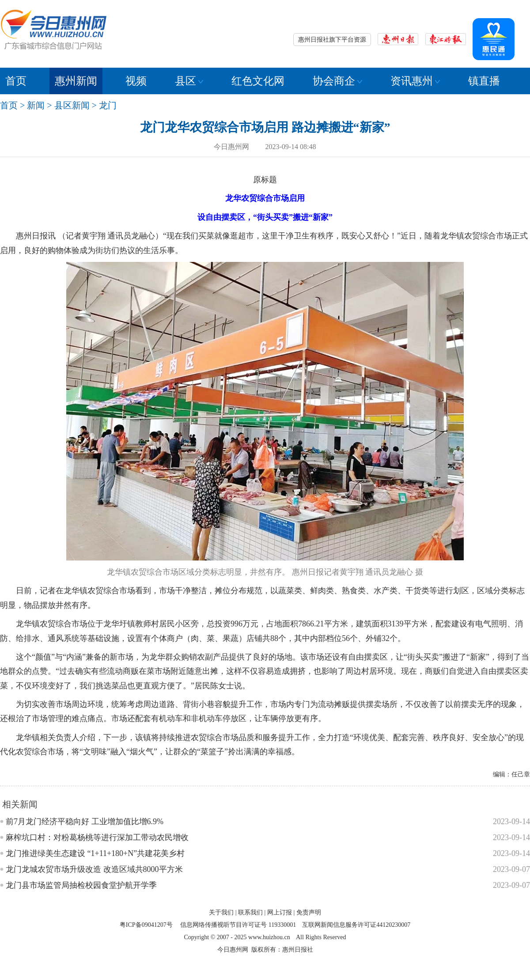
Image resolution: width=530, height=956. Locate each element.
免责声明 (308, 912)
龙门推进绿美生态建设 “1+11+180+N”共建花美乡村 (95, 853)
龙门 (108, 105)
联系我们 (250, 912)
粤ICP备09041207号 (146, 924)
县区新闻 (72, 105)
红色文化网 (257, 81)
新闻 (36, 105)
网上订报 (279, 912)
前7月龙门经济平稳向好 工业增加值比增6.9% (84, 821)
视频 (136, 81)
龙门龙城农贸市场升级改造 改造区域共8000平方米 (94, 869)
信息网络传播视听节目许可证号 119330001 (238, 924)
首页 (15, 81)
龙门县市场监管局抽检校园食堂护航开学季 (81, 885)
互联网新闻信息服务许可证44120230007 (356, 924)
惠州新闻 (76, 81)
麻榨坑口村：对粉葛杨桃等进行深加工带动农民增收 (97, 837)
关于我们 (221, 912)
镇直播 (484, 81)
